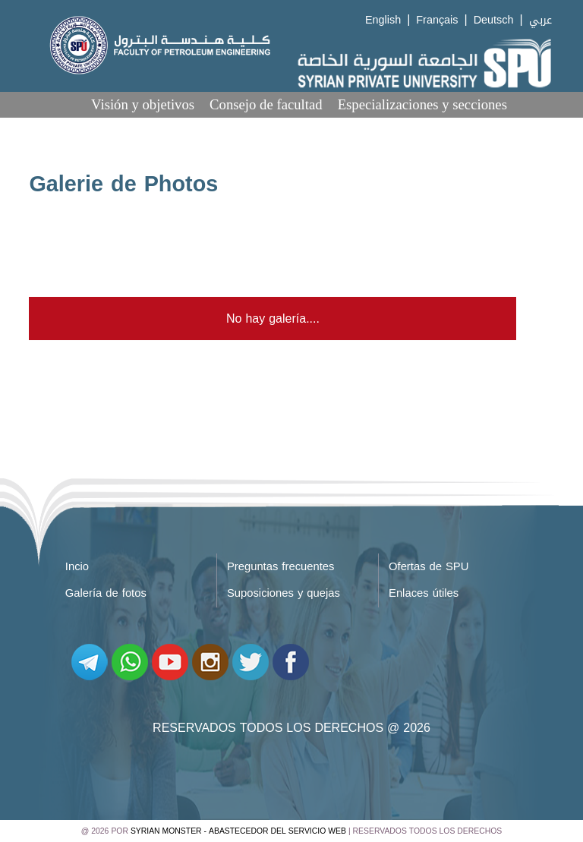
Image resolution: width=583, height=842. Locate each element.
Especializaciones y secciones (422, 104)
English (383, 20)
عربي (540, 20)
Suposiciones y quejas (283, 593)
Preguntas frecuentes (281, 566)
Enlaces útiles (424, 593)
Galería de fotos (106, 593)
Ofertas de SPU (428, 566)
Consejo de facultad (266, 104)
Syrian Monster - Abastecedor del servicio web (238, 831)
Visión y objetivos (142, 104)
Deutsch (494, 20)
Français (437, 20)
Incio (77, 566)
